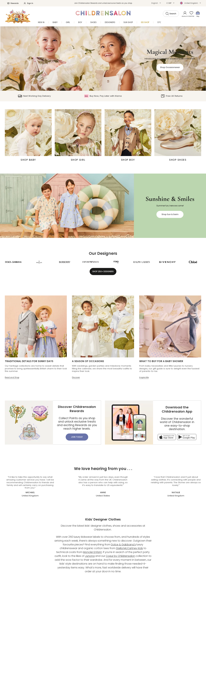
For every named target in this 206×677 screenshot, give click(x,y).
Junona (90, 556)
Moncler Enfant (92, 552)
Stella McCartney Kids (129, 548)
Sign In (28, 3)
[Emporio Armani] (90, 262)
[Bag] (198, 14)
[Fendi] (116, 262)
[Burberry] (64, 262)
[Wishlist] (190, 14)
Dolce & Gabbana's (123, 544)
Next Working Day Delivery (34, 96)
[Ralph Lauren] (141, 262)
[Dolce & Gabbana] (13, 262)
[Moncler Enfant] (39, 262)
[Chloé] (193, 262)
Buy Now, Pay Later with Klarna (103, 96)
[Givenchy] (167, 262)
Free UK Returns (172, 96)
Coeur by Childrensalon (120, 556)
